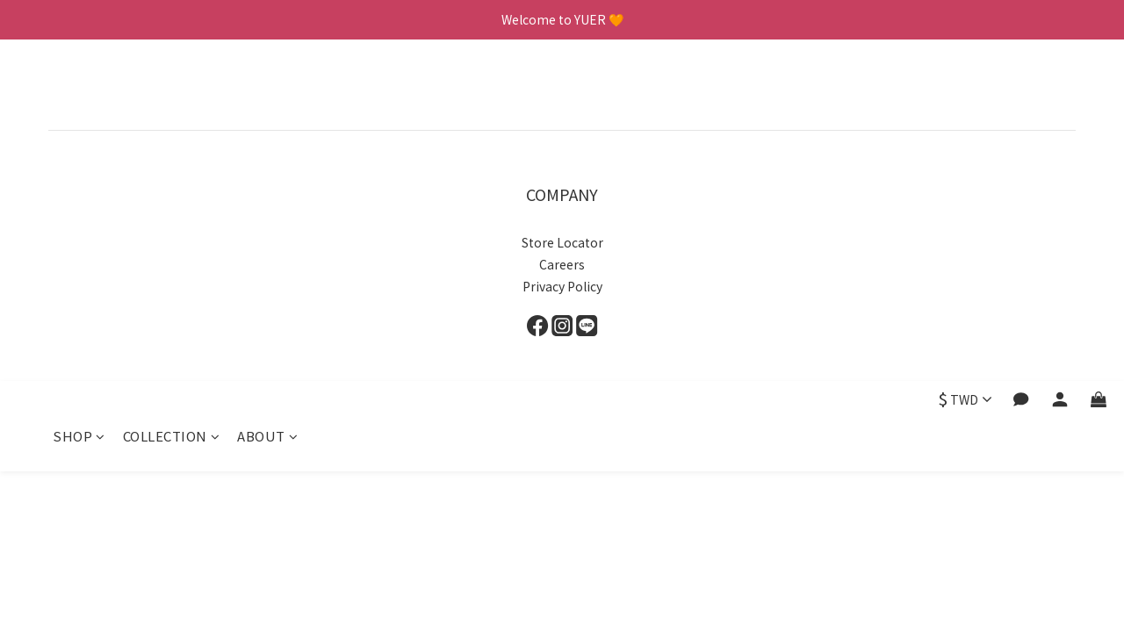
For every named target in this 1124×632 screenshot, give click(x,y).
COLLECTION (171, 94)
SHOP (79, 94)
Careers (562, 264)
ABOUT (267, 94)
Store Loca (553, 242)
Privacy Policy (562, 286)
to (591, 242)
